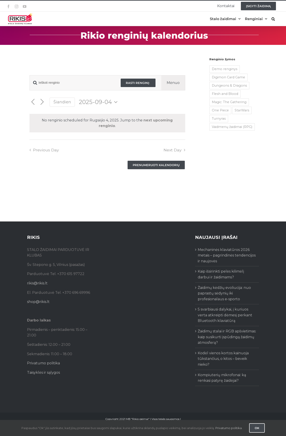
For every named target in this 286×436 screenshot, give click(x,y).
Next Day (173, 150)
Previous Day (46, 150)
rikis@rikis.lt (37, 283)
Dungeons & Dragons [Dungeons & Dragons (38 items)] (229, 85)
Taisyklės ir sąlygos (43, 372)
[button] (273, 19)
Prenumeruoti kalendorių (156, 165)
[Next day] (42, 102)
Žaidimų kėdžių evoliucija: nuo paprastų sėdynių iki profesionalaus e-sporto (224, 293)
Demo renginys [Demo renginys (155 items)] (224, 69)
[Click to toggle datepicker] (99, 102)
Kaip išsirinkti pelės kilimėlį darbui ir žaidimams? (221, 274)
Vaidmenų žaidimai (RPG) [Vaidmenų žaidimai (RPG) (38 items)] (232, 127)
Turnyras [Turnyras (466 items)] (219, 119)
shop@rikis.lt (38, 302)
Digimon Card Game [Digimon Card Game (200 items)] (228, 77)
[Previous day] (32, 102)
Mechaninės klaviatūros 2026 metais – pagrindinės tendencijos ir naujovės (227, 255)
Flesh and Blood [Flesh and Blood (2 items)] (225, 94)
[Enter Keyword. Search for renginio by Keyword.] (72, 83)
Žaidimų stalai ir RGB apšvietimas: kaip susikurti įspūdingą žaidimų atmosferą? (227, 337)
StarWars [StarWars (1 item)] (242, 110)
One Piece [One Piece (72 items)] (220, 110)
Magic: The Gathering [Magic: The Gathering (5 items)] (229, 102)
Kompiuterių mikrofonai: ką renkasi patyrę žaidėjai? (222, 378)
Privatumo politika (43, 363)
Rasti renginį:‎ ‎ (138, 83)
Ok (257, 428)
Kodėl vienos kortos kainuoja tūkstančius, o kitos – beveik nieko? (223, 359)
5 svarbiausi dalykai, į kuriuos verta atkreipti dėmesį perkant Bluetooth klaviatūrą (225, 315)
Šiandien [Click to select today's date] (62, 102)
